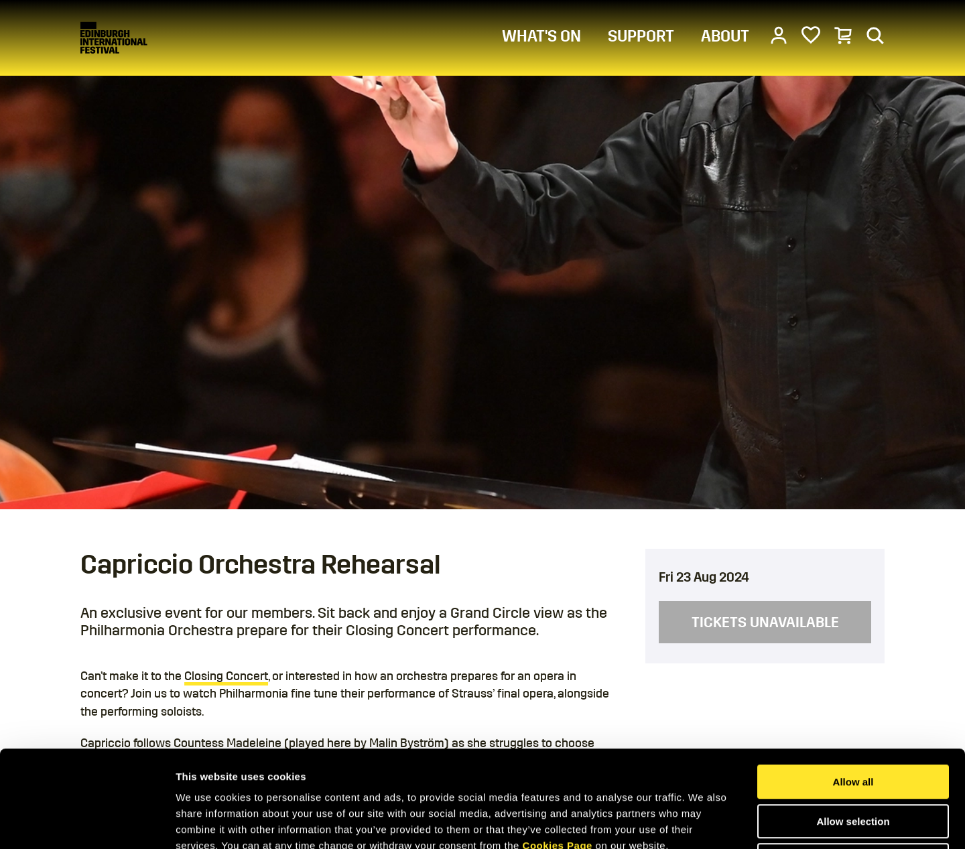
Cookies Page (557, 749)
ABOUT (725, 36)
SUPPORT (641, 36)
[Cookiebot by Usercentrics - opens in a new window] (86, 823)
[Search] (875, 34)
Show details (703, 822)
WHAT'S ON (541, 36)
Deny (853, 763)
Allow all (853, 685)
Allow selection (852, 724)
